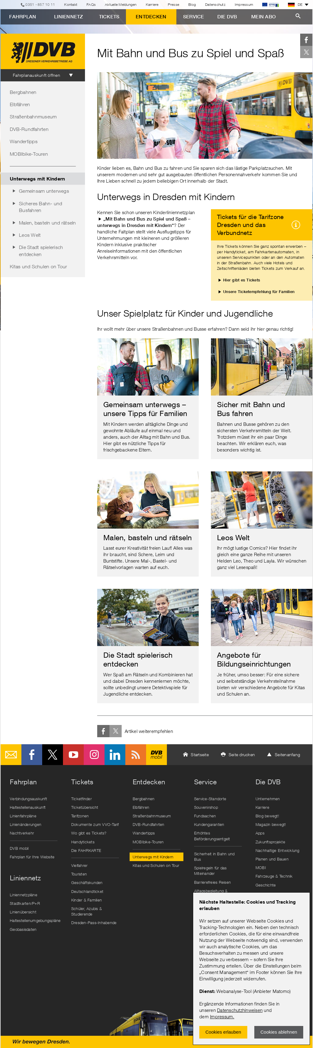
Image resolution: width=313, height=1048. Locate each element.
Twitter (306, 52)
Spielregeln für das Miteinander (210, 870)
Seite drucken (242, 754)
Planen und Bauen (272, 859)
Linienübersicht (23, 911)
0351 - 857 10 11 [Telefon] (40, 4)
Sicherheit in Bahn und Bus (214, 856)
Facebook (306, 40)
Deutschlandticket (87, 891)
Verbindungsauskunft (28, 798)
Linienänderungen (25, 824)
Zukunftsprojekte (270, 841)
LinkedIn (115, 754)
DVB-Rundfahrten (29, 129)
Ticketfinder (81, 798)
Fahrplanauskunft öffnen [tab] (36, 75)
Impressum (221, 1016)
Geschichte (266, 885)
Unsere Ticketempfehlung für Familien (258, 291)
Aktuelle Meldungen (121, 4)
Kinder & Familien (86, 899)
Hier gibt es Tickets (241, 280)
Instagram (94, 754)
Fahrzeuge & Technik (274, 876)
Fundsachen (205, 815)
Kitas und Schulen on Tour (38, 266)
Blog (192, 4)
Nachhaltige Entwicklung (278, 850)
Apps (260, 833)
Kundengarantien (209, 824)
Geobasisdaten (23, 929)
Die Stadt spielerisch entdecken (41, 250)
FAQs (91, 4)
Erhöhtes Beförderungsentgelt (212, 836)
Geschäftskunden (87, 882)
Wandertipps (24, 141)
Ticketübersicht (84, 807)
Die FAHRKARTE (86, 850)
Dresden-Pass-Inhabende (94, 922)
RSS (135, 754)
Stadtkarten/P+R (25, 903)
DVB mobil (156, 754)
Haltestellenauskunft (28, 807)
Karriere (152, 4)
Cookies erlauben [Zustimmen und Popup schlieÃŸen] (223, 1032)
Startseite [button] (200, 754)
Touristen (79, 873)
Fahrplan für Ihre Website (32, 856)
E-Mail (11, 754)
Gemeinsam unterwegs (44, 191)
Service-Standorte (210, 798)
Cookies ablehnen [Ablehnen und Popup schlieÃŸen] (278, 1032)
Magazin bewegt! (271, 824)
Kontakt (70, 4)
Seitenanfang (287, 754)
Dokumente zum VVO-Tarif (95, 824)
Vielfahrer (79, 865)
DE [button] (295, 4)
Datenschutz (215, 4)
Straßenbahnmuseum (33, 116)
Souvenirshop (206, 807)
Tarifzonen (80, 815)
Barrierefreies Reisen (212, 882)
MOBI (261, 867)
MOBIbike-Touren (29, 154)
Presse (173, 4)
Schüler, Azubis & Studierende (86, 911)
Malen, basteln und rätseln (47, 222)
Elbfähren (20, 104)
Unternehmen (268, 798)
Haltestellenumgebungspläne (35, 920)
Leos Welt (30, 235)
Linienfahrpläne (23, 815)
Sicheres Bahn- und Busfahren (40, 207)
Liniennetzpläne (23, 894)
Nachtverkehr (22, 833)
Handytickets (82, 841)
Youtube (73, 754)
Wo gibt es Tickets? (89, 833)
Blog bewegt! (267, 815)
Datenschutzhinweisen (240, 1010)
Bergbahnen (23, 92)
